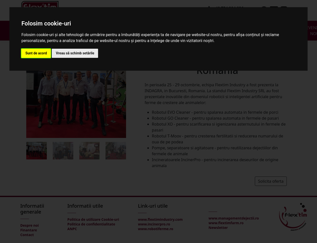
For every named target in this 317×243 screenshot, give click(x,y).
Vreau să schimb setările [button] (75, 53)
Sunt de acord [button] (36, 53)
